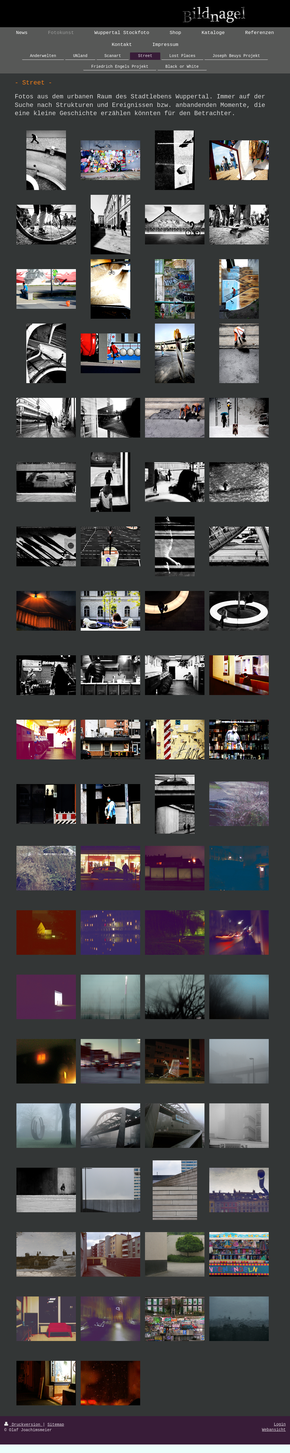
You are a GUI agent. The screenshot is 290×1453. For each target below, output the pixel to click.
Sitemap (55, 1424)
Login (280, 1424)
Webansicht (274, 1429)
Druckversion (23, 1424)
